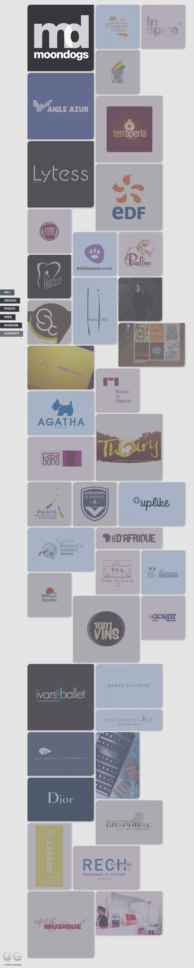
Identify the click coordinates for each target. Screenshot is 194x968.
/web (8, 317)
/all (7, 292)
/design (10, 300)
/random (11, 325)
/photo (10, 308)
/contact (11, 333)
